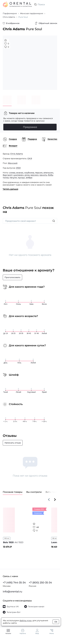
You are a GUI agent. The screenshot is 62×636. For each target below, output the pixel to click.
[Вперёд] (55, 499)
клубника (29, 172)
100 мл (6, 538)
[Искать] (54, 221)
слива (12, 172)
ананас (19, 172)
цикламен (18, 175)
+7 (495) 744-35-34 (14, 582)
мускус (21, 177)
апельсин (48, 172)
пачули (13, 177)
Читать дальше (10, 189)
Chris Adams (16, 154)
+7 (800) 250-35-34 (40, 582)
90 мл (54, 538)
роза (27, 175)
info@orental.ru (12, 591)
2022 (18, 168)
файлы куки (26, 620)
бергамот (7, 175)
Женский (12, 163)
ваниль (43, 175)
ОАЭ (29, 158)
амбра (29, 177)
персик (38, 172)
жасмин (34, 175)
